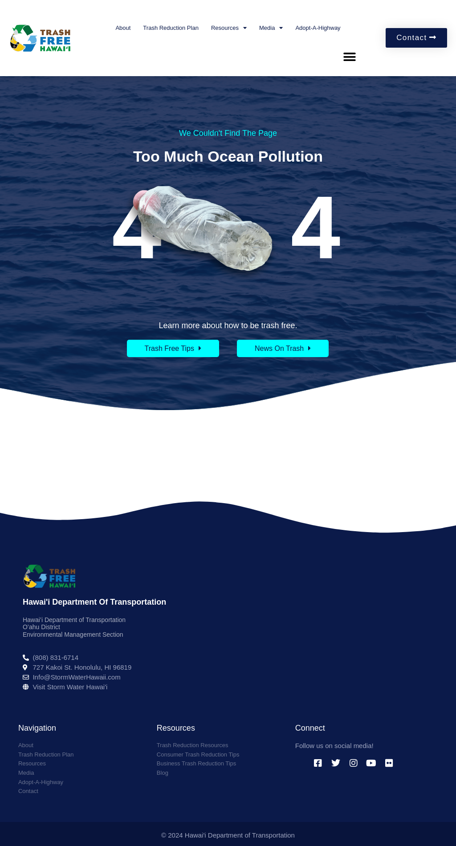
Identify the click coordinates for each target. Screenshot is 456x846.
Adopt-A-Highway (317, 27)
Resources (229, 27)
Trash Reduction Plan (171, 27)
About (122, 27)
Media (271, 27)
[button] (349, 57)
